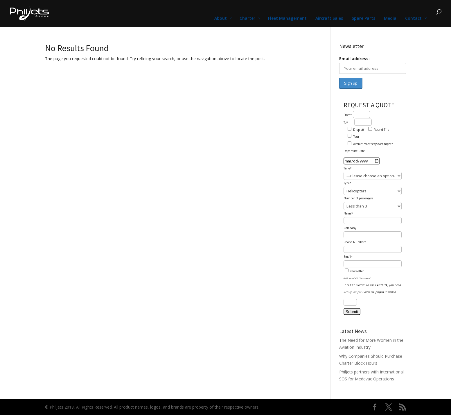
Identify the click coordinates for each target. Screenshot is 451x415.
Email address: (354, 58)
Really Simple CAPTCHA (359, 292)
